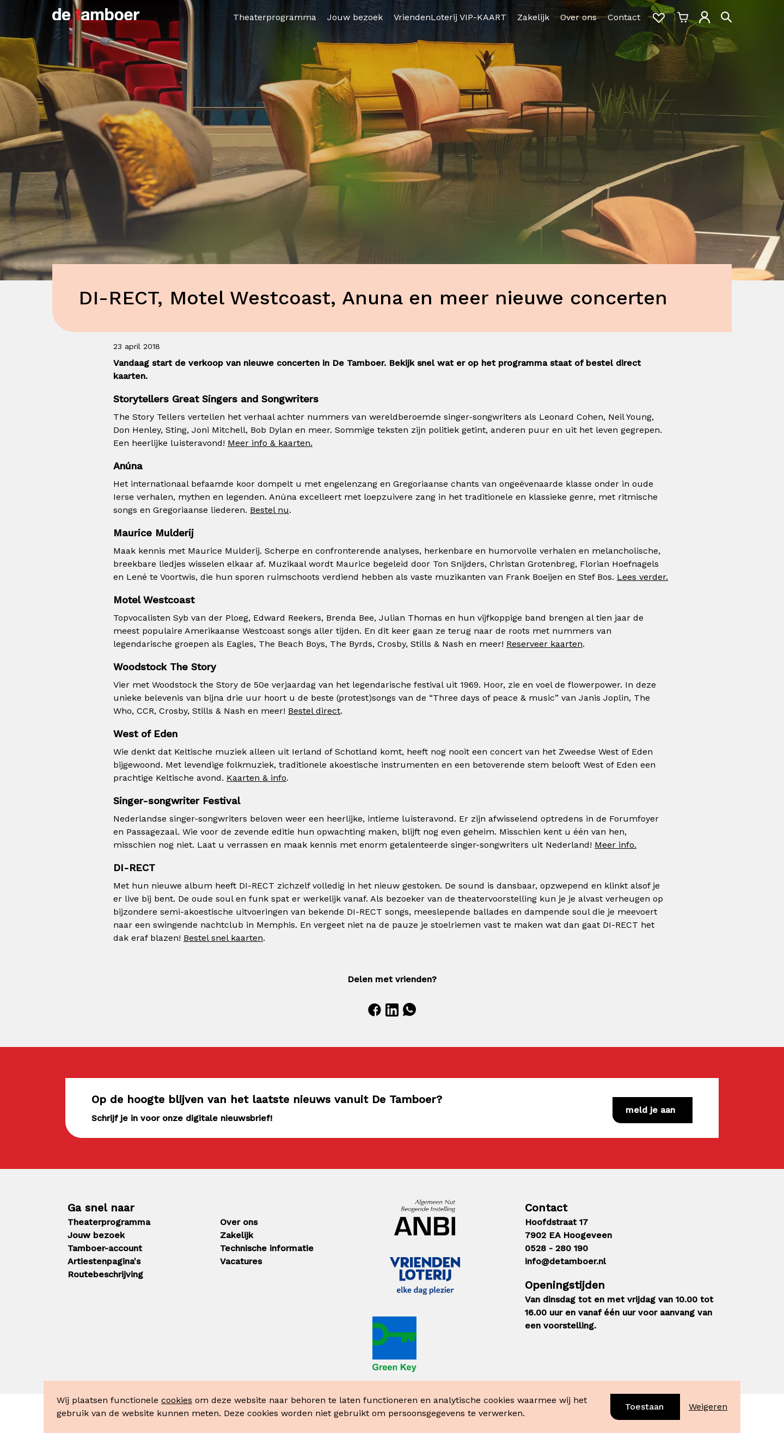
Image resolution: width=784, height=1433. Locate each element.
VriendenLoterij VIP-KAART (450, 17)
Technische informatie (267, 1248)
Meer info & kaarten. (270, 443)
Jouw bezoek (355, 17)
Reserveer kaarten (544, 644)
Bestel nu (269, 510)
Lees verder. (642, 577)
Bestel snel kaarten (223, 938)
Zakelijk (533, 17)
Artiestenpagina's (104, 1261)
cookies (176, 1400)
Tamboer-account (105, 1248)
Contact (624, 17)
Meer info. (615, 845)
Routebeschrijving (105, 1274)
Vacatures (241, 1261)
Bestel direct (314, 711)
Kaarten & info (256, 778)
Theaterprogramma (274, 17)
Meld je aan (650, 1110)
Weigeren (708, 1406)
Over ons (578, 17)
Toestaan (644, 1406)
